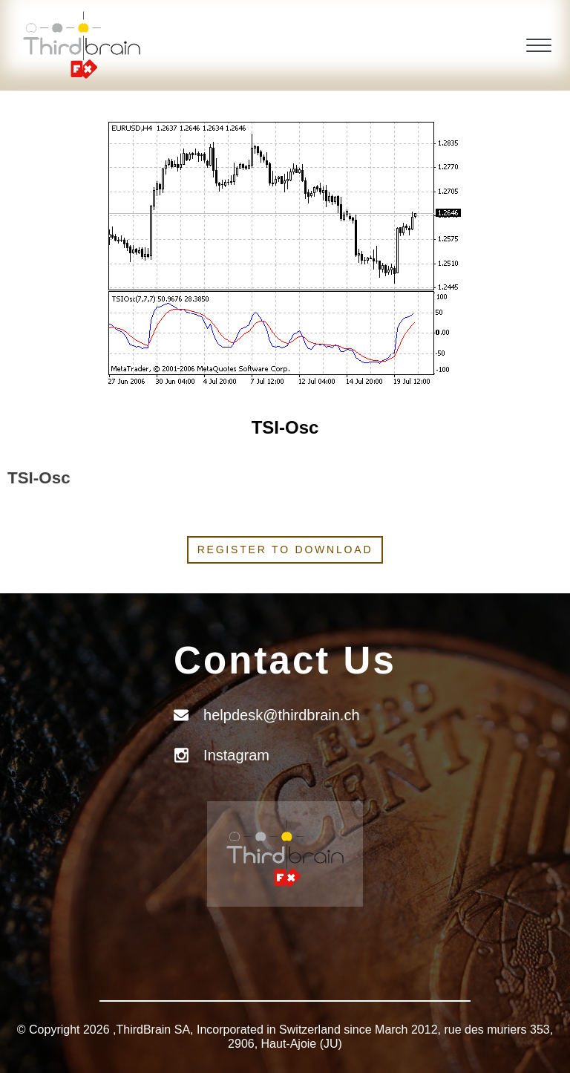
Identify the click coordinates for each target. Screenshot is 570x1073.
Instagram (236, 755)
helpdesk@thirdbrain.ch (281, 715)
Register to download (285, 549)
